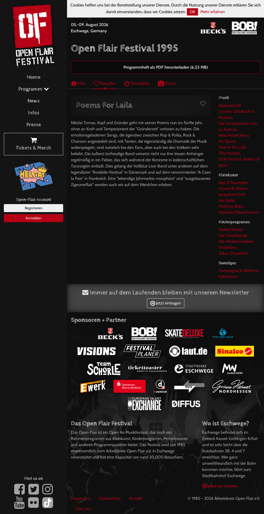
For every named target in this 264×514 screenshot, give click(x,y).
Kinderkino (228, 247)
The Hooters (229, 153)
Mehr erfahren (212, 11)
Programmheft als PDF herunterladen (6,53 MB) (165, 67)
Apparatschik (230, 105)
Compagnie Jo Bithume (239, 270)
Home (33, 77)
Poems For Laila (232, 147)
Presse (33, 125)
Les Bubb (227, 200)
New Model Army (234, 135)
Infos (33, 113)
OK (192, 11)
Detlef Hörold (231, 229)
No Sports (227, 141)
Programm (33, 89)
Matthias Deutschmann (239, 212)
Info (78, 83)
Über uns (83, 508)
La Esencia (228, 129)
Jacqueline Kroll (232, 194)
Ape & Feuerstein (233, 182)
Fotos (167, 83)
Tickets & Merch (33, 144)
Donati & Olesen (233, 188)
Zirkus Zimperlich (233, 253)
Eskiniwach (228, 276)
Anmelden (34, 218)
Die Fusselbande (233, 235)
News (34, 101)
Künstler (104, 83)
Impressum (80, 498)
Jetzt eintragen (165, 303)
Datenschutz (110, 498)
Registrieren (34, 208)
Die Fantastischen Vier (238, 123)
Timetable (137, 83)
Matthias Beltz (231, 206)
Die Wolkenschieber (236, 241)
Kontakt (135, 498)
